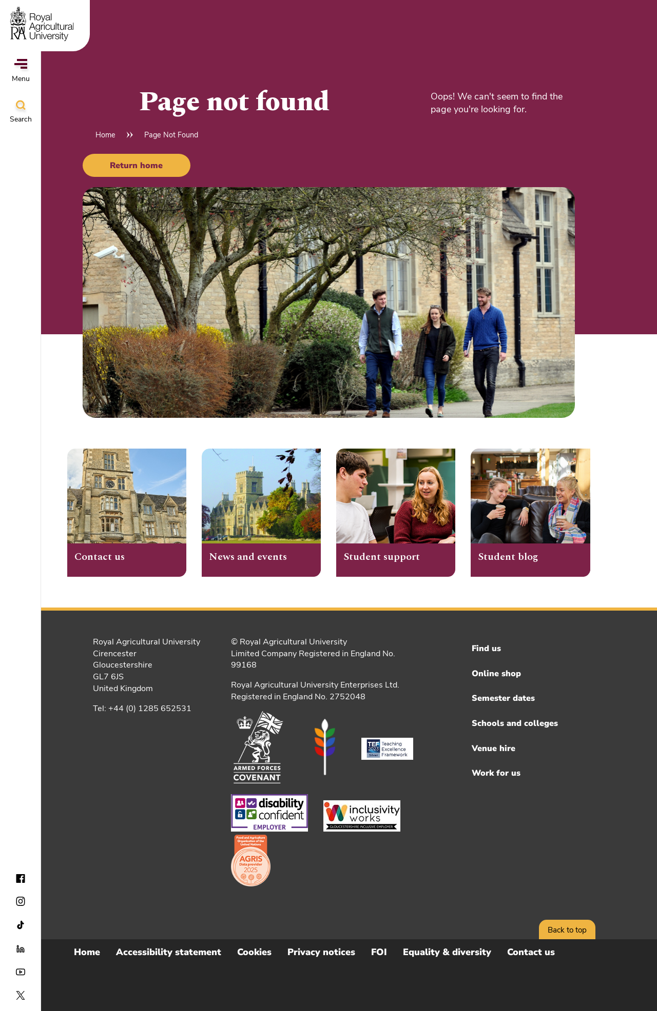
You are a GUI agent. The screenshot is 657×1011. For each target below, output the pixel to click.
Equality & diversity (447, 952)
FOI (379, 952)
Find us (486, 648)
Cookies (254, 952)
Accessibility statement (168, 952)
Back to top (567, 930)
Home (105, 135)
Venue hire (493, 748)
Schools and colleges (515, 723)
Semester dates (503, 698)
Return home (136, 165)
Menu (21, 71)
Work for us (496, 773)
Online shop (496, 673)
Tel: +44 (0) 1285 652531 (142, 708)
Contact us (531, 952)
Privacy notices (321, 952)
